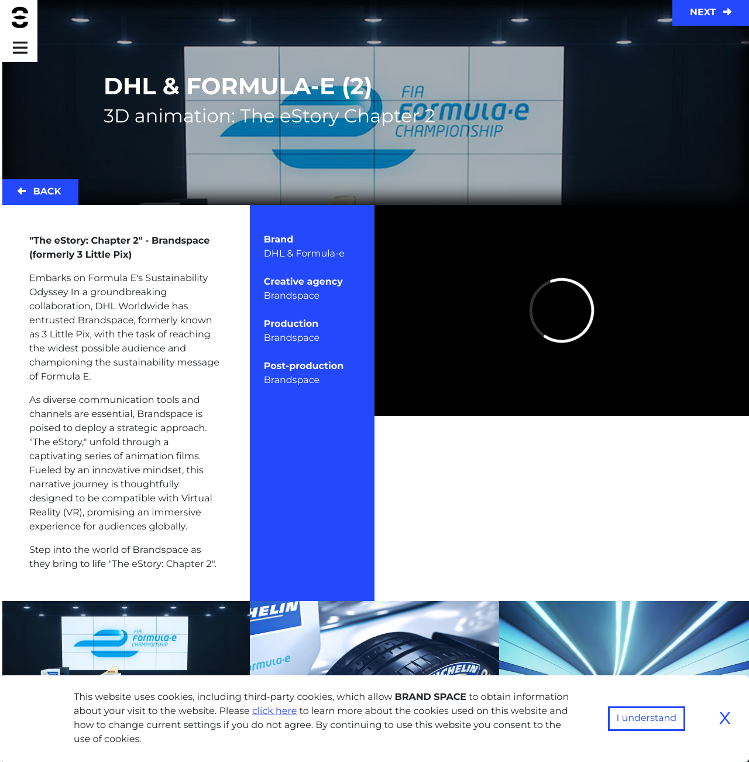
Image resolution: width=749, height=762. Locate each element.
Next (710, 12)
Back (39, 191)
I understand (647, 718)
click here (274, 711)
